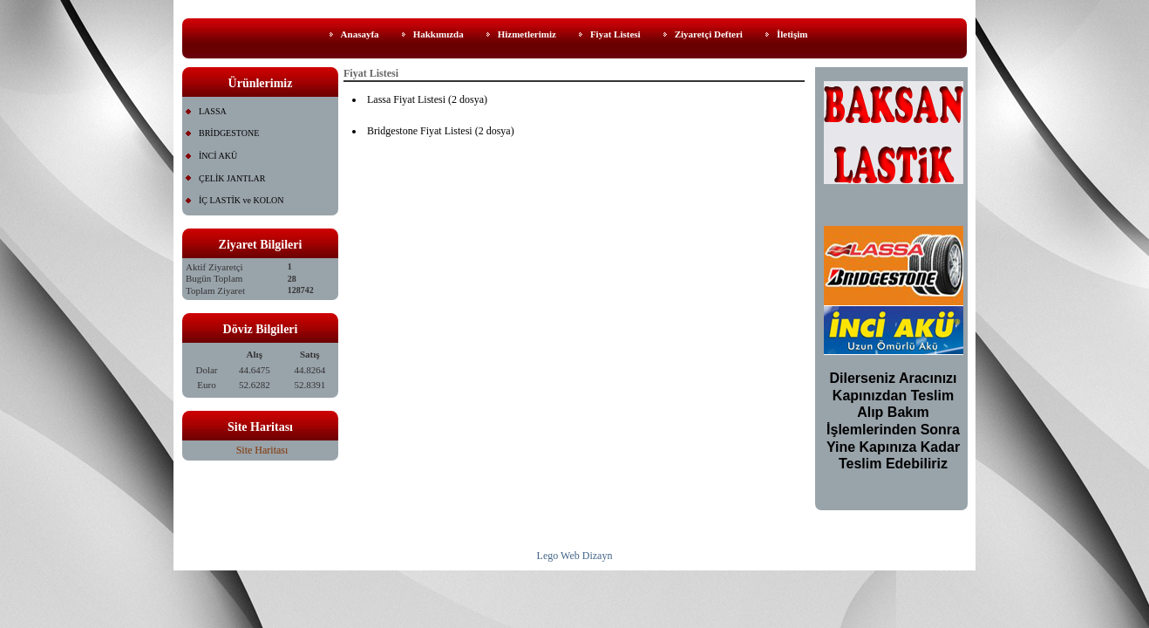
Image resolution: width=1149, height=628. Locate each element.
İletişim (792, 34)
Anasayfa (360, 34)
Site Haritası (262, 450)
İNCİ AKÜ (218, 155)
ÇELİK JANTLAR (232, 178)
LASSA (213, 111)
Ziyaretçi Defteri (709, 34)
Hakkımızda (438, 34)
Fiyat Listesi (615, 34)
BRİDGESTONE (229, 133)
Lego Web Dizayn (575, 556)
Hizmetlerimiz (527, 34)
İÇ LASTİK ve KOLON (241, 200)
